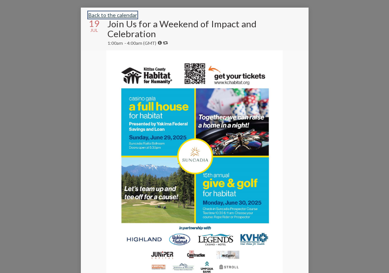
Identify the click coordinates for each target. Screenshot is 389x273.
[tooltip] (160, 43)
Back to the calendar (112, 15)
